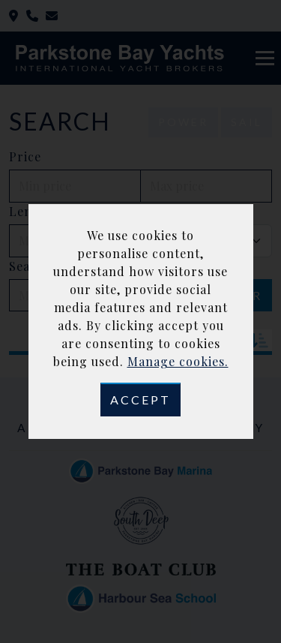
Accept (140, 399)
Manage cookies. (178, 361)
